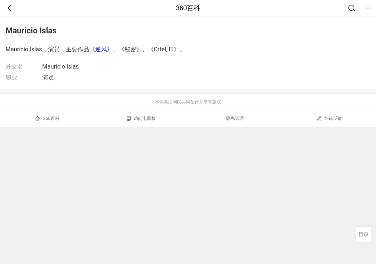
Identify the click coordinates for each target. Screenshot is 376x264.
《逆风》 (101, 49)
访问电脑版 (141, 118)
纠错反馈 (329, 118)
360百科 (188, 8)
